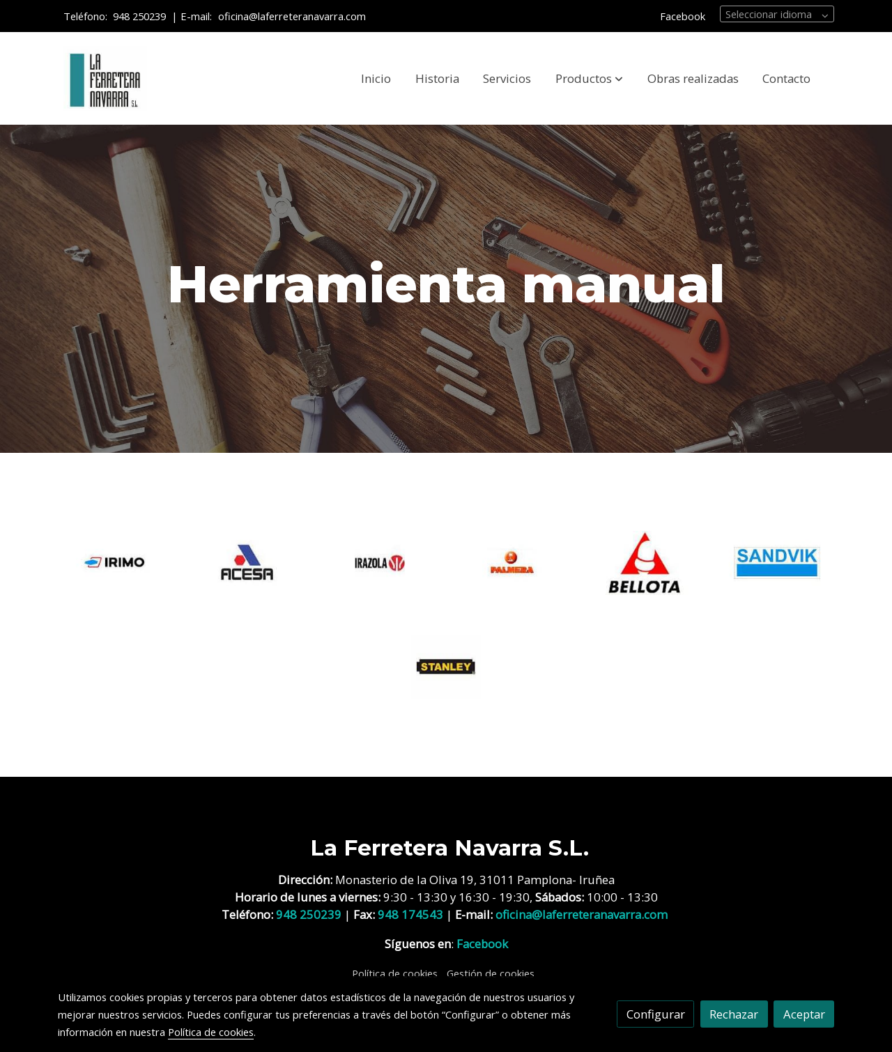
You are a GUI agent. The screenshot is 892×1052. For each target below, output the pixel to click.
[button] (589, 78)
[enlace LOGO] (380, 562)
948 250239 (139, 16)
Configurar (655, 1014)
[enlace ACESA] (247, 562)
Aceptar (804, 1014)
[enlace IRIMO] (115, 562)
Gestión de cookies (491, 973)
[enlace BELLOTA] (644, 562)
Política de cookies (395, 973)
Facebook (682, 16)
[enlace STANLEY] (446, 665)
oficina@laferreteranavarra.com (293, 16)
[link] (105, 78)
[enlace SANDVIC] (777, 562)
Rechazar (733, 1014)
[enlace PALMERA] (512, 562)
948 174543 (410, 914)
